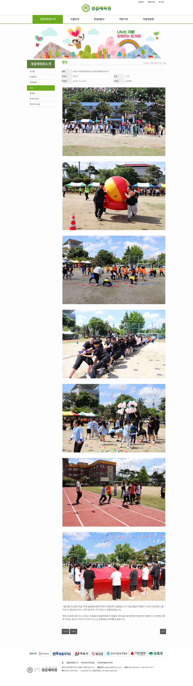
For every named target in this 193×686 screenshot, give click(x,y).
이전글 (65, 631)
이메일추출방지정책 (105, 663)
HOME (141, 2)
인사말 (32, 71)
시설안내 (74, 19)
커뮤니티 (123, 19)
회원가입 (151, 2)
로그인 (161, 2)
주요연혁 (33, 82)
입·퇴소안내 (34, 99)
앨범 (31, 88)
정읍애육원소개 (47, 19)
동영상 (32, 93)
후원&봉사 (99, 19)
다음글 (73, 631)
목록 (163, 631)
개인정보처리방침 (88, 663)
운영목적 (33, 77)
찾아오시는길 (35, 104)
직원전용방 (148, 19)
